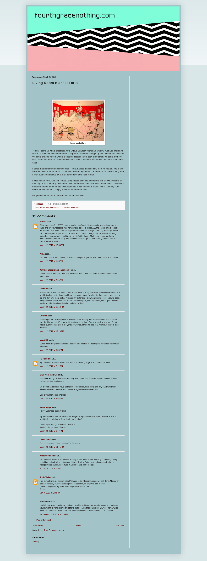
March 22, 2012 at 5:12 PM (51, 366)
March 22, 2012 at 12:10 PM (52, 307)
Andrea (43, 221)
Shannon (44, 289)
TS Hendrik (45, 359)
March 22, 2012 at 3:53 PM (51, 350)
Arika (42, 254)
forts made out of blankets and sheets (64, 207)
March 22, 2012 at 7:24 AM (51, 280)
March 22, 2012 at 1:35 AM (51, 261)
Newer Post (38, 526)
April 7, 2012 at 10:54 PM (50, 468)
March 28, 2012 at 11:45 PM (52, 447)
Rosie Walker (46, 477)
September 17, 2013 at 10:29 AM (54, 514)
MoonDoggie (45, 407)
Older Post (119, 526)
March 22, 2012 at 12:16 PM (52, 331)
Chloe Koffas (46, 440)
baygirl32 (44, 340)
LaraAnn (44, 316)
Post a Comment (43, 520)
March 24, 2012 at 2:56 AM (51, 399)
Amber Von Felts (47, 456)
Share (35, 541)
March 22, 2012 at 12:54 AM (52, 245)
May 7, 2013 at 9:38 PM (50, 493)
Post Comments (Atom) (54, 530)
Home (79, 526)
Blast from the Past (48, 375)
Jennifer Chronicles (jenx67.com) (55, 270)
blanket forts (44, 207)
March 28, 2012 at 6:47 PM (51, 431)
